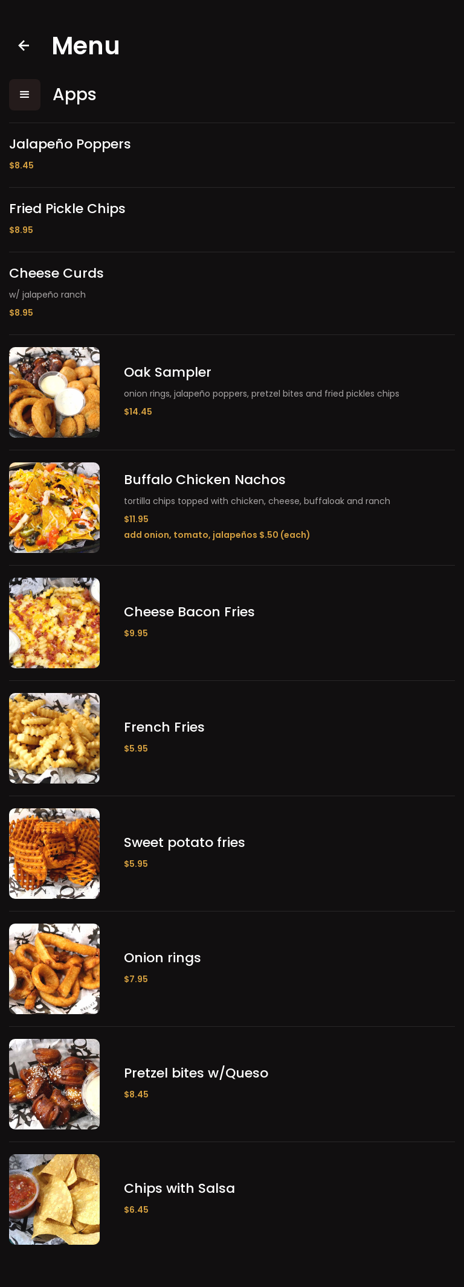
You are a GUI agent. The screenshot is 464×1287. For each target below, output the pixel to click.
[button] (24, 94)
